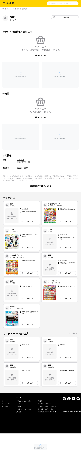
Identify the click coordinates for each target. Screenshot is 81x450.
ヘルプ (18, 430)
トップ (4, 427)
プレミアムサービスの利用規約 (47, 432)
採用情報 (18, 438)
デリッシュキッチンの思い (24, 427)
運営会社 (18, 432)
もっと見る (72, 333)
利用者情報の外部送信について (47, 438)
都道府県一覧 (6, 432)
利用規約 (40, 427)
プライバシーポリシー (44, 430)
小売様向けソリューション (24, 435)
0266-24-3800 (22, 168)
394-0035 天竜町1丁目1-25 (23, 161)
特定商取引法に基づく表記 (45, 435)
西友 (18, 9)
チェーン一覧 (10, 9)
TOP (3, 9)
